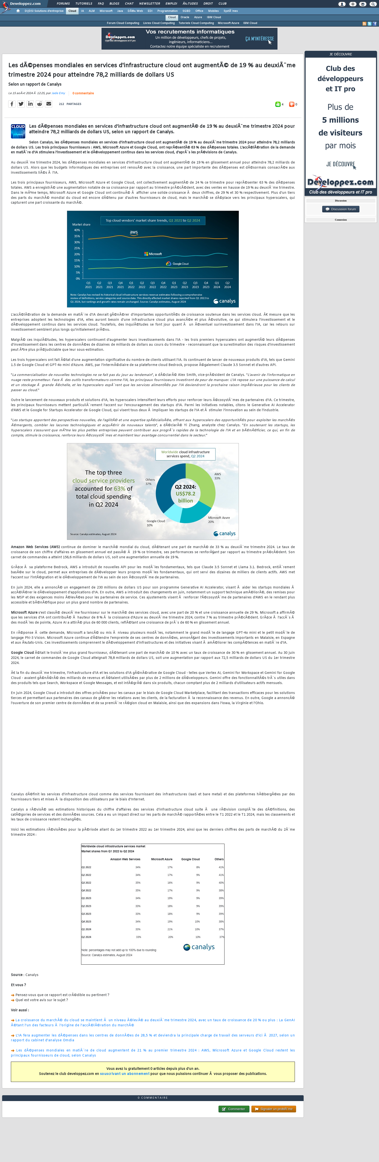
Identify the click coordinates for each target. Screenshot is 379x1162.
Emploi (171, 4)
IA (82, 11)
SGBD (186, 11)
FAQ (100, 4)
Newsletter (149, 4)
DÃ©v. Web (135, 11)
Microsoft (106, 11)
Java (120, 11)
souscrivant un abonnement (125, 1074)
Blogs (114, 4)
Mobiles (213, 11)
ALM (92, 11)
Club (222, 4)
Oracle (185, 17)
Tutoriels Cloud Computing (196, 23)
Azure (198, 17)
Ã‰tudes (190, 4)
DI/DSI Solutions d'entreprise (44, 11)
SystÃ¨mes (231, 11)
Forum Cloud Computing (123, 23)
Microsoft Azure (228, 23)
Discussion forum (341, 209)
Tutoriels (84, 4)
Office (199, 11)
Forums (63, 4)
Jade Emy (58, 93)
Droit (208, 4)
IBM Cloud (214, 17)
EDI (150, 11)
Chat (129, 4)
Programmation (167, 11)
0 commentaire (83, 94)
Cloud (72, 11)
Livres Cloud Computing (159, 23)
